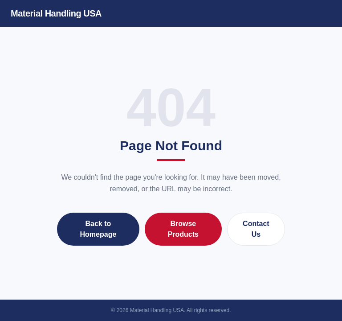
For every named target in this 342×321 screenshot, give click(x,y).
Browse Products (183, 229)
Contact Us (256, 229)
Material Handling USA (56, 13)
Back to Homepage (98, 229)
